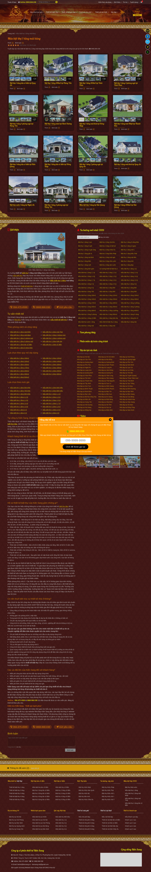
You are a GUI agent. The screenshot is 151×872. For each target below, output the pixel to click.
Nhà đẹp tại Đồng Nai (84, 410)
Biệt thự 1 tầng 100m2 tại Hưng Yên (58, 83)
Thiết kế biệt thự (14, 787)
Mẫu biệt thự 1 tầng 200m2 (19, 371)
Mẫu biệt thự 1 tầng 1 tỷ (128, 269)
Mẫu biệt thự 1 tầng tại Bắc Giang (92, 205)
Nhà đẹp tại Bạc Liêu (84, 394)
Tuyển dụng (134, 2)
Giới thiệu (117, 2)
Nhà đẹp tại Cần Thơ (84, 359)
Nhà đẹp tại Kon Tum (84, 386)
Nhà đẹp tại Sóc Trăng (127, 383)
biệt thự (25, 273)
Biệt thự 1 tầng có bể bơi (108, 246)
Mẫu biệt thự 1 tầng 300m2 (19, 374)
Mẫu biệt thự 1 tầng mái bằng (20, 335)
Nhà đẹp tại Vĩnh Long (105, 375)
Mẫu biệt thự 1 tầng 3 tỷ (18, 413)
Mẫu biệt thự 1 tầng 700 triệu (20, 391)
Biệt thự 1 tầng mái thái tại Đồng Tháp (91, 125)
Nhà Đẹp (17, 320)
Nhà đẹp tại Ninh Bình (127, 365)
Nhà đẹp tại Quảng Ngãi (128, 359)
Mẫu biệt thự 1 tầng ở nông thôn (21, 348)
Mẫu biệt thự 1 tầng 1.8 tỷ (19, 407)
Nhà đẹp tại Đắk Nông (105, 399)
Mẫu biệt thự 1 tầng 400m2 (52, 374)
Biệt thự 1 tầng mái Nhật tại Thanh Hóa (127, 125)
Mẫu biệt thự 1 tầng (58, 281)
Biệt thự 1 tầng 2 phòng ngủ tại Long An (91, 165)
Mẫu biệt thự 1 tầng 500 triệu (20, 388)
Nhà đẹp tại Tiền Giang (106, 378)
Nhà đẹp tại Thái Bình (127, 381)
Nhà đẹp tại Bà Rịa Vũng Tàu (86, 397)
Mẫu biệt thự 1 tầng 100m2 (19, 358)
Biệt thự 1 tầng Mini (84, 261)
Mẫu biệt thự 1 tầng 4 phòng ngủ (54, 338)
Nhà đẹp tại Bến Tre (105, 391)
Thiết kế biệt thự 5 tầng (16, 799)
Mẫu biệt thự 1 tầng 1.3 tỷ (52, 397)
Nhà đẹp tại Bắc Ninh (127, 391)
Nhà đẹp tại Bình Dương (128, 389)
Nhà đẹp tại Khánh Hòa (127, 399)
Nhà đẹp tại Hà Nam (126, 405)
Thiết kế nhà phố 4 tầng (86, 826)
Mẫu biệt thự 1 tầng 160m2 (52, 364)
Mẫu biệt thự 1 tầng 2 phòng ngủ (54, 335)
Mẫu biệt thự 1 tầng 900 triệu (20, 394)
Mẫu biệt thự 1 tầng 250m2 (52, 371)
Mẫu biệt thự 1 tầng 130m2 (19, 361)
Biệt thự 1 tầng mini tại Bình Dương (58, 124)
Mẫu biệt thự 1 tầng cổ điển (52, 344)
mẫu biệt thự (17, 275)
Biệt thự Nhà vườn (131, 787)
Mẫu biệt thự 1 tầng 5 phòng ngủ (21, 341)
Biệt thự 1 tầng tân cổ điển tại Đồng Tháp (58, 165)
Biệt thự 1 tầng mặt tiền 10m (128, 258)
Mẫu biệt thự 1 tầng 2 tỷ (18, 410)
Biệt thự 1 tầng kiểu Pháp (108, 253)
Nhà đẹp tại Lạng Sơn (84, 370)
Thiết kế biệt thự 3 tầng (16, 793)
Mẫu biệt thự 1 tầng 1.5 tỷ (52, 400)
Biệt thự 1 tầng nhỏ (127, 261)
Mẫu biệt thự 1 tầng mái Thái (53, 332)
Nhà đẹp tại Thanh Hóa (84, 381)
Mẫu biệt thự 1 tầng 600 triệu (53, 388)
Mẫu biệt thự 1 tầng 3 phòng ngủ (21, 338)
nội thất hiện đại (113, 826)
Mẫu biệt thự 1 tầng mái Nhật (20, 332)
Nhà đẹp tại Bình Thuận (85, 389)
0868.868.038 (41, 307)
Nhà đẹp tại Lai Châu (127, 370)
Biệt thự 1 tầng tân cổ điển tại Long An (23, 84)
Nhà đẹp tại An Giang (105, 397)
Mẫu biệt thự (36, 787)
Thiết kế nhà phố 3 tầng (86, 823)
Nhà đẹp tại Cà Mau (126, 386)
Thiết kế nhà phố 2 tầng (86, 820)
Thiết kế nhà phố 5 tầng (86, 829)
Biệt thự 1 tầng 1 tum (85, 242)
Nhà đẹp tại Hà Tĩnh (105, 405)
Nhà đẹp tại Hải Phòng (127, 357)
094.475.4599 (18, 307)
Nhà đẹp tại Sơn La (104, 383)
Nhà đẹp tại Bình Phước (106, 389)
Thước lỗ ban (12, 2)
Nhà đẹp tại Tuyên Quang (128, 375)
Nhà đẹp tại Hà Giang (84, 407)
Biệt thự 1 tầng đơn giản (86, 269)
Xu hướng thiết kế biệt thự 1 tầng (109, 270)
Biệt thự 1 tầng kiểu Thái (129, 253)
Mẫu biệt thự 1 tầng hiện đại (52, 341)
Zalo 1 (147, 41)
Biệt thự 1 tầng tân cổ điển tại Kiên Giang (22, 165)
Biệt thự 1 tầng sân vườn (108, 265)
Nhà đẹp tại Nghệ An (84, 367)
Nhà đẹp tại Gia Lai (104, 407)
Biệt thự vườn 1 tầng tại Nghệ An (22, 205)
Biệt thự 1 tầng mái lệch (86, 257)
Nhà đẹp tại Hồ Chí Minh (106, 357)
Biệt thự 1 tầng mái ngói (107, 257)
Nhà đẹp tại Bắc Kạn (105, 394)
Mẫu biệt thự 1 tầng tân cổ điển (21, 344)
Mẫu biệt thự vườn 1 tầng (86, 322)
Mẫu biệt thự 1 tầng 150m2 (19, 364)
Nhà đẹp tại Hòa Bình (105, 402)
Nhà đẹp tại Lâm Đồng (105, 370)
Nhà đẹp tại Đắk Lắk (84, 399)
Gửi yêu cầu (64, 307)
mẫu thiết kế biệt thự (58, 320)
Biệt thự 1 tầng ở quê (85, 246)
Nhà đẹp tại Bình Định (84, 391)
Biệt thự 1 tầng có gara (128, 246)
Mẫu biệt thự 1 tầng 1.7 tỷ (52, 403)
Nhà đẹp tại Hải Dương (84, 405)
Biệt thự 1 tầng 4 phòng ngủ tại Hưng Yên (21, 125)
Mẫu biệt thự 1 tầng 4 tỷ (51, 413)
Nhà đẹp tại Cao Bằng (127, 397)
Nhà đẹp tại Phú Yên (126, 362)
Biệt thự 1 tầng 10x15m (107, 242)
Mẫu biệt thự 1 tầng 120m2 (52, 358)
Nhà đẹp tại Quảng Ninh (85, 373)
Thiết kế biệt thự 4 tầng (16, 796)
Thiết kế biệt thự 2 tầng (16, 790)
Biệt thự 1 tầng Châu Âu (107, 250)
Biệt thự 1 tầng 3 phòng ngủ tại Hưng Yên (56, 206)
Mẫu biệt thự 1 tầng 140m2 (52, 361)
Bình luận (18, 43)
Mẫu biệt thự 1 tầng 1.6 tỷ (19, 403)
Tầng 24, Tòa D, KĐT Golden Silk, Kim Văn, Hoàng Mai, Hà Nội (39, 858)
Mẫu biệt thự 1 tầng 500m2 (19, 377)
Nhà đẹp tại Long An (105, 367)
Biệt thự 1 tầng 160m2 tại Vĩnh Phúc (90, 84)
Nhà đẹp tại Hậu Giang (127, 402)
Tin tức (125, 2)
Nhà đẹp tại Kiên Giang (106, 386)
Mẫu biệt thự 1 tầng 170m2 (19, 368)
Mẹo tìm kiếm (103, 237)
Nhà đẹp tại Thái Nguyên (106, 381)
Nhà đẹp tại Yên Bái (126, 373)
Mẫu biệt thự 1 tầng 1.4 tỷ (19, 400)
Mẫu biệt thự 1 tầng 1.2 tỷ (19, 397)
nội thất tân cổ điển (114, 820)
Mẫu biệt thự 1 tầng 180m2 (52, 368)
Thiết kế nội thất (106, 810)
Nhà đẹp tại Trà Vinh (84, 378)
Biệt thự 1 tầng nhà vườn (108, 261)
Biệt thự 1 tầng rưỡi (84, 265)
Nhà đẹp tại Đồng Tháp (127, 407)
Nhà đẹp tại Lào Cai (126, 367)
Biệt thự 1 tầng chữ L (128, 250)
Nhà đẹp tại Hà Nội (83, 357)
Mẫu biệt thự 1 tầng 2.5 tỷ (52, 410)
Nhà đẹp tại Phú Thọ (84, 365)
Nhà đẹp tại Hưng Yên (84, 402)
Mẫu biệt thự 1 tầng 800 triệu (53, 391)
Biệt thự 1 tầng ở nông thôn (130, 242)
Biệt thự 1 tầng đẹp (127, 265)
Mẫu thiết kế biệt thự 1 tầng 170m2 (109, 323)
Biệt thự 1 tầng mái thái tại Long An (127, 164)
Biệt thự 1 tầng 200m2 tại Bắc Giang (125, 206)
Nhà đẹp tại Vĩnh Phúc (84, 375)
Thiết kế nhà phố (83, 810)
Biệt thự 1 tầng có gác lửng (87, 250)
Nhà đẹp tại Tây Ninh (84, 383)
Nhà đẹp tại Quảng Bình (106, 362)
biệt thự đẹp (63, 506)
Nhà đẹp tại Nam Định (127, 410)
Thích (9, 43)
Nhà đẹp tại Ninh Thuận (106, 365)
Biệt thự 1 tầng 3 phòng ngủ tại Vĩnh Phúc (126, 84)
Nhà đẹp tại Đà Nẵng (105, 359)
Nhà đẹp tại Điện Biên (105, 410)
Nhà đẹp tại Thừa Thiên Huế (129, 378)
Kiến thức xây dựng (104, 2)
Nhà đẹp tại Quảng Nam (85, 362)
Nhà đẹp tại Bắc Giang (127, 394)
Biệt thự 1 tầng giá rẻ (85, 253)
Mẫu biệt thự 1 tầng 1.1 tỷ (52, 394)
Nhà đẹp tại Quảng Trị (105, 373)
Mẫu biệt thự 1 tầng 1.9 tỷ (52, 407)
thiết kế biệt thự (27, 286)
